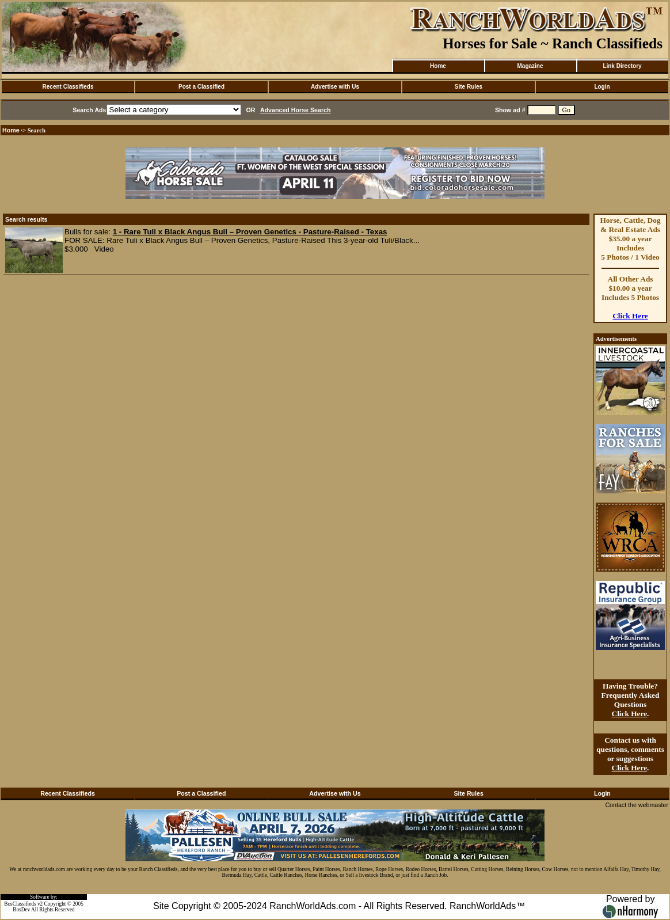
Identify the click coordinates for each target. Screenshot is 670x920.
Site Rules (468, 86)
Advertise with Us (335, 86)
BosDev (21, 910)
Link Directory (622, 66)
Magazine (530, 66)
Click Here (630, 315)
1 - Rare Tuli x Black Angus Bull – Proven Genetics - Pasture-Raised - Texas (250, 231)
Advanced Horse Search (295, 110)
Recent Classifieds (68, 86)
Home (438, 66)
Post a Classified (201, 86)
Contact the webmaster (636, 804)
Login (602, 86)
